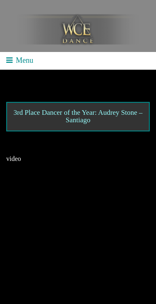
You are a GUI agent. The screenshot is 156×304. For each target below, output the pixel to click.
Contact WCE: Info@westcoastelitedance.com (74, 251)
